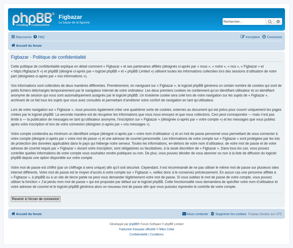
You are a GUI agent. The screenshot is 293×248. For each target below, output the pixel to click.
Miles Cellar (166, 229)
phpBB (133, 224)
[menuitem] (38, 37)
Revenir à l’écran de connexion (35, 199)
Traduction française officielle (137, 229)
